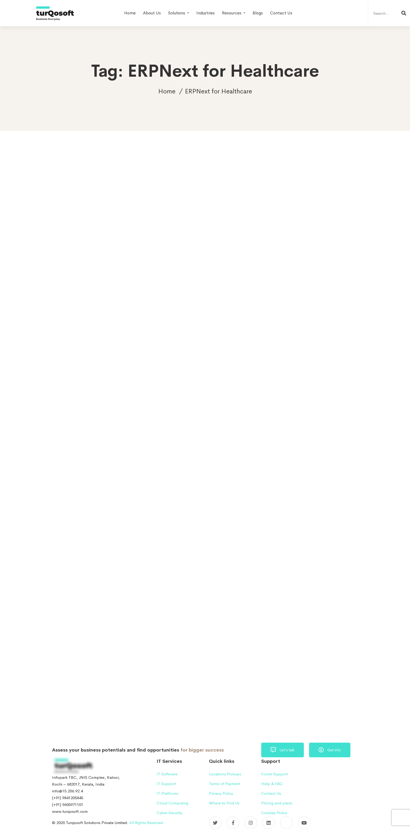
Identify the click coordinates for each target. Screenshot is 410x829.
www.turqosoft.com (70, 811)
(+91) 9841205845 (67, 797)
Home (166, 91)
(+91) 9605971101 (67, 804)
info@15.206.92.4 (67, 790)
